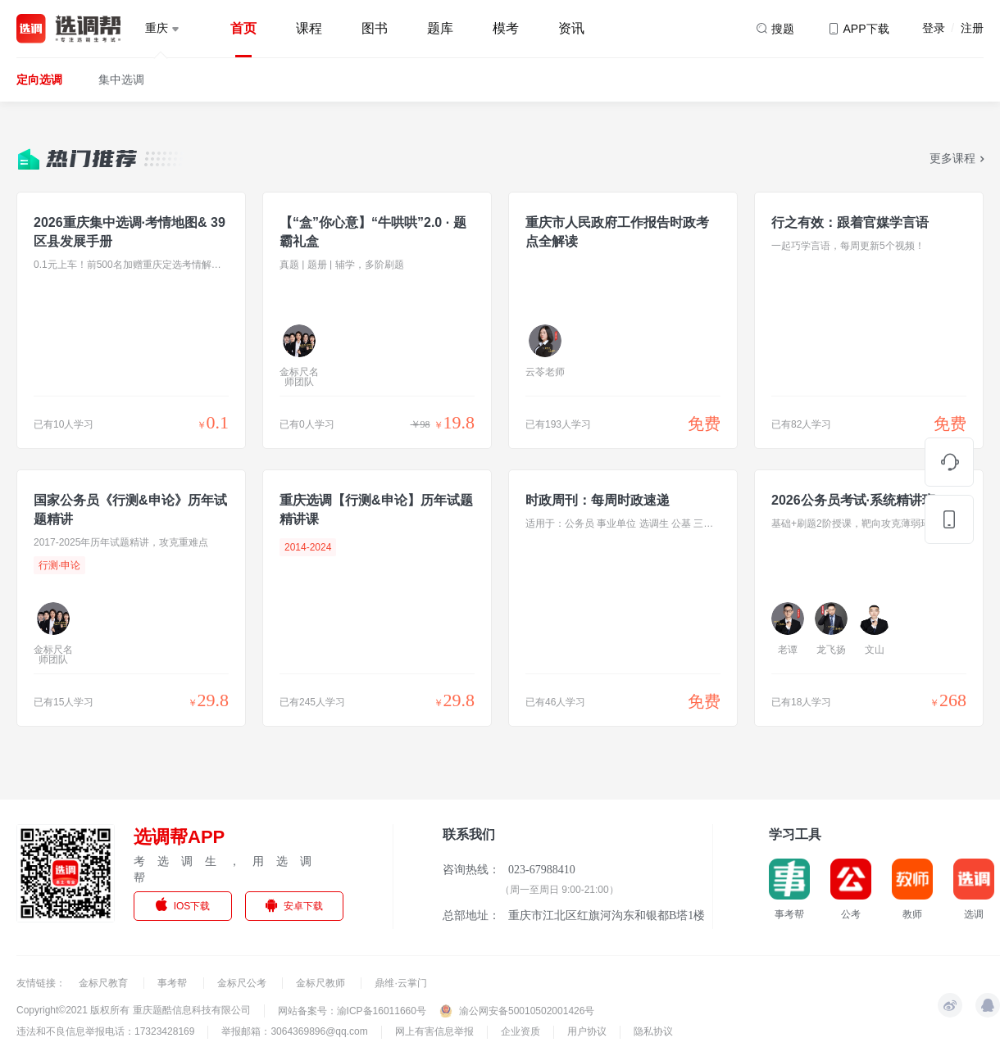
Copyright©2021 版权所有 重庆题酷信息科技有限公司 (133, 1010)
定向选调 (39, 79)
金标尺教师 (322, 983)
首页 (243, 28)
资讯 (571, 28)
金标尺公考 (243, 983)
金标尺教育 (104, 983)
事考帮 (173, 983)
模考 (506, 28)
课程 (309, 28)
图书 (374, 28)
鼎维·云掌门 (400, 983)
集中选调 (121, 79)
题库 (440, 28)
